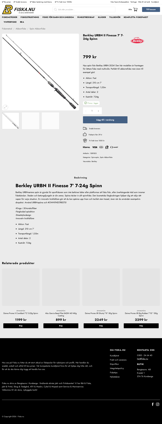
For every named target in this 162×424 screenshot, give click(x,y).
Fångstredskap (86, 17)
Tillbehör (114, 17)
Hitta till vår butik (144, 2)
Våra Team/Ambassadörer (119, 2)
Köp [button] (21, 325)
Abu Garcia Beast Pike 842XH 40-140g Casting (61, 314)
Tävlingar (133, 2)
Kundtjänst (155, 2)
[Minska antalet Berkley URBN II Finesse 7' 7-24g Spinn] (86, 110)
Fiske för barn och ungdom (58, 17)
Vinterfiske (10, 22)
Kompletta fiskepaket (136, 17)
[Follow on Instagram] (157, 404)
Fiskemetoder (9, 17)
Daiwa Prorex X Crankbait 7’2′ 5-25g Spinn (20, 313)
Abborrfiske (21, 28)
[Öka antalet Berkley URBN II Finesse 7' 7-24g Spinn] (98, 110)
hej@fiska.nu (142, 358)
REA (22, 22)
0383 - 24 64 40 (144, 355)
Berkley (94, 161)
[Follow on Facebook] (152, 404)
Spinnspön (95, 157)
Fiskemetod (7, 28)
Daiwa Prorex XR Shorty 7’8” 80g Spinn (101, 313)
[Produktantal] (92, 110)
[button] (133, 9)
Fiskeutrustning (30, 17)
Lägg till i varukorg (105, 119)
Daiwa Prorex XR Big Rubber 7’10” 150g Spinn (141, 314)
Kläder (102, 17)
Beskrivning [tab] (80, 177)
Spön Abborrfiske (37, 28)
